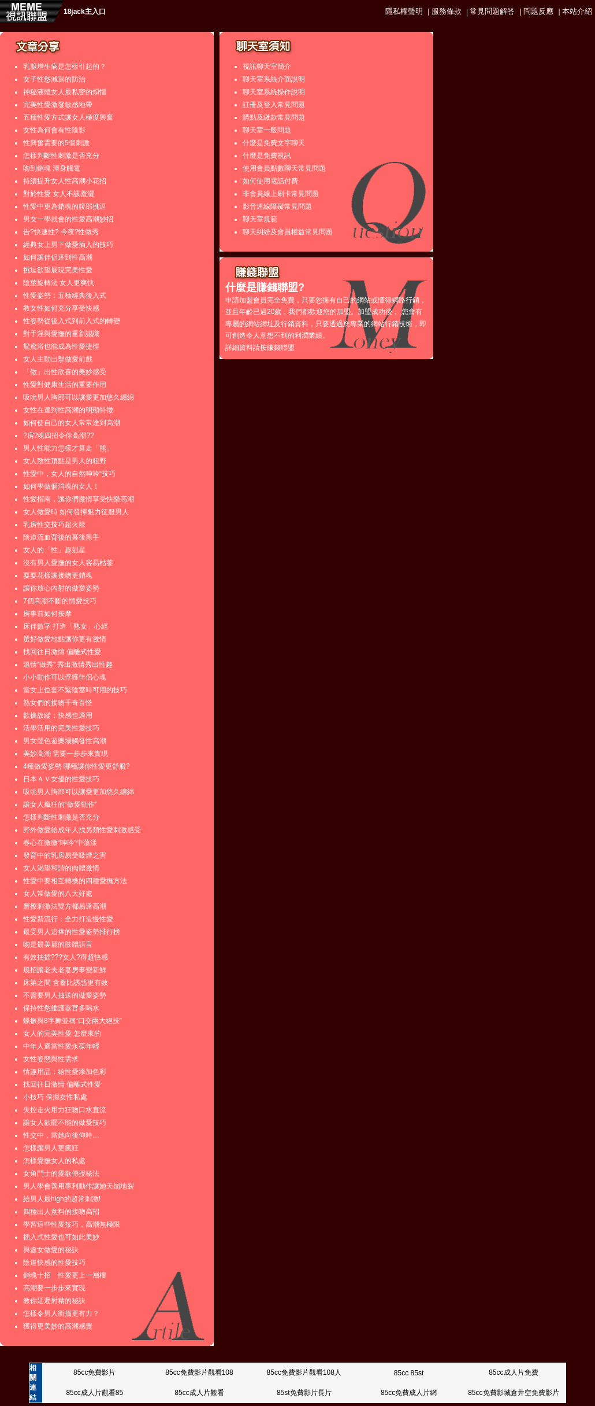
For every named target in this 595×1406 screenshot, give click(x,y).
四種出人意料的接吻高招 (61, 1212)
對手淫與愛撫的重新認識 (61, 334)
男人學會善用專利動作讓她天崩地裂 (78, 1186)
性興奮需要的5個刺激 (56, 143)
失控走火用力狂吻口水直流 (64, 1110)
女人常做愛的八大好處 (57, 894)
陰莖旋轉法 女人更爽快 (58, 283)
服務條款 (447, 11)
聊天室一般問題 (267, 130)
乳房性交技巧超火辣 (54, 525)
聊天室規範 (260, 219)
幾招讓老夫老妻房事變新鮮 (64, 970)
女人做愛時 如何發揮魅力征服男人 (76, 512)
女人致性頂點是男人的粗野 (64, 461)
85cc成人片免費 (513, 1372)
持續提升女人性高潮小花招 (64, 181)
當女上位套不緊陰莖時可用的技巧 (75, 690)
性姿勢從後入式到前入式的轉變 (71, 321)
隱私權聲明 (404, 11)
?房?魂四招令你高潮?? (58, 435)
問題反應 (538, 11)
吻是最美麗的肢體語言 (57, 944)
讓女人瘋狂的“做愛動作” (60, 804)
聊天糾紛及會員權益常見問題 (288, 232)
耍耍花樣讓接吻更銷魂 (57, 575)
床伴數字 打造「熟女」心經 (65, 626)
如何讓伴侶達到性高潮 (57, 257)
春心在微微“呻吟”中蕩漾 (60, 843)
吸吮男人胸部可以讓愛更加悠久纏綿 (78, 397)
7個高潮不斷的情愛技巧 (59, 601)
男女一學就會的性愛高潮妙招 (68, 219)
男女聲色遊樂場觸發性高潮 (64, 741)
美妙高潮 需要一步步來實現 (65, 754)
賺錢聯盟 (281, 348)
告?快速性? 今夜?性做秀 (61, 232)
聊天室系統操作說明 (274, 92)
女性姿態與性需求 (51, 1059)
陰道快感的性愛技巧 (54, 1263)
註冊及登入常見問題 (274, 105)
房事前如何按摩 (47, 614)
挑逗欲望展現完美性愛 (57, 270)
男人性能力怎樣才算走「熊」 (68, 448)
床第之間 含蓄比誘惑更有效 (65, 983)
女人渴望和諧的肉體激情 (61, 868)
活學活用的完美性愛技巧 (61, 728)
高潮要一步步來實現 (54, 1288)
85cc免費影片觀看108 (199, 1372)
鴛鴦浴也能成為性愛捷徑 (61, 346)
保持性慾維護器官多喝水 (61, 1008)
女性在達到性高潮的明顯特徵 (68, 410)
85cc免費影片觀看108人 (304, 1372)
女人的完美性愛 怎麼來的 (62, 1033)
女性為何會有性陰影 (54, 130)
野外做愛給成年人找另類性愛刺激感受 (82, 830)
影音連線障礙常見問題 (277, 206)
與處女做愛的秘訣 (51, 1250)
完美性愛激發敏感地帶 (57, 105)
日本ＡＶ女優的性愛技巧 (61, 779)
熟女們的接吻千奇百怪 (57, 703)
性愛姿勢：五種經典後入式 (64, 295)
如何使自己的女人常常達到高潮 (71, 423)
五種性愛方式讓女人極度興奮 (68, 117)
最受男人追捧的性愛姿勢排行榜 (71, 932)
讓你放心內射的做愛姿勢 (61, 588)
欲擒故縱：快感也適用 (57, 715)
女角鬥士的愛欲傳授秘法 (61, 1173)
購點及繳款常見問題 (274, 117)
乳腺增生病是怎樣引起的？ (64, 66)
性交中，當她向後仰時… (61, 1135)
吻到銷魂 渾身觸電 (51, 168)
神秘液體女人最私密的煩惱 (64, 92)
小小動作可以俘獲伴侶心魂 (64, 677)
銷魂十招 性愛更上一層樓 (64, 1275)
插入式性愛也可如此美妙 (61, 1237)
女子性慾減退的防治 (54, 79)
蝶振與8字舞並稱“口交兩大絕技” (72, 1021)
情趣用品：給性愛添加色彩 (64, 1072)
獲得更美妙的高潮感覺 (57, 1326)
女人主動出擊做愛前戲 (57, 359)
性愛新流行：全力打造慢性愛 (68, 919)
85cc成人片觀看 (199, 1393)
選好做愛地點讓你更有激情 (64, 639)
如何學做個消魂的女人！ (61, 486)
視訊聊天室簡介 (267, 66)
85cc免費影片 (94, 1372)
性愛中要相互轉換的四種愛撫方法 (75, 881)
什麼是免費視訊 (267, 156)
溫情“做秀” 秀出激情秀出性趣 (68, 664)
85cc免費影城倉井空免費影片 (513, 1393)
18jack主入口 (85, 12)
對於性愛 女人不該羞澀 (58, 194)
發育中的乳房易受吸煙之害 (64, 855)
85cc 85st (408, 1373)
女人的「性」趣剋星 (54, 550)
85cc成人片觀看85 (94, 1393)
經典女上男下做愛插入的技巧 (68, 245)
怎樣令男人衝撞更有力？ (61, 1313)
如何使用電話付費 (270, 181)
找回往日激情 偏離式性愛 (62, 652)
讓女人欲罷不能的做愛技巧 (64, 1123)
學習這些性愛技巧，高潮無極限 (71, 1224)
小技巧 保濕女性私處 (55, 1097)
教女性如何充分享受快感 (61, 308)
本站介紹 (577, 11)
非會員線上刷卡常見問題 (281, 194)
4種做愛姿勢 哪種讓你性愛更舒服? (76, 766)
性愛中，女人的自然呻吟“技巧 (69, 474)
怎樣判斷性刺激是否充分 (61, 156)
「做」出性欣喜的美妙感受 (64, 372)
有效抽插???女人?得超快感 (65, 957)
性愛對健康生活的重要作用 (64, 385)
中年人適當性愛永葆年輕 (61, 1046)
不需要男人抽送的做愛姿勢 (64, 995)
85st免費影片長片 (304, 1393)
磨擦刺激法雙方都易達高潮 (64, 906)
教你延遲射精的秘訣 (54, 1301)
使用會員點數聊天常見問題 (284, 168)
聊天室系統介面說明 (274, 79)
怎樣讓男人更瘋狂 (51, 1148)
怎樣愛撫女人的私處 (54, 1161)
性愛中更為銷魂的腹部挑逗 (64, 206)
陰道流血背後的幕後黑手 (61, 537)
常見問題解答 (492, 11)
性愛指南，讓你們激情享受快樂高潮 (78, 499)
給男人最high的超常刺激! (62, 1199)
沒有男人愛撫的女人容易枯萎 (68, 563)
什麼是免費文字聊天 (274, 143)
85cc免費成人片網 (409, 1393)
